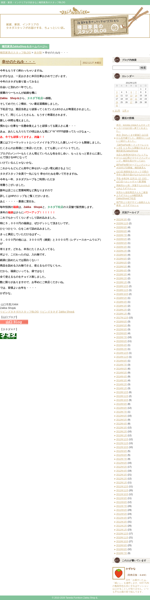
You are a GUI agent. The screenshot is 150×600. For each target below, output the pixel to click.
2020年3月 (121, 247)
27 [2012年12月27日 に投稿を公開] (131, 102)
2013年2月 (121, 431)
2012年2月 (121, 478)
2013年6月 (121, 416)
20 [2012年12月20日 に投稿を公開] (131, 99)
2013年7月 (121, 412)
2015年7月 (121, 337)
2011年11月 (122, 490)
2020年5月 (121, 243)
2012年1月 (121, 482)
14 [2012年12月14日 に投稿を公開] (136, 95)
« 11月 (116, 110)
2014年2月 (121, 384)
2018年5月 (121, 298)
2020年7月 (121, 235)
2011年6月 (121, 510)
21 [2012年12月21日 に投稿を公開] (136, 99)
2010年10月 (122, 541)
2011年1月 (121, 529)
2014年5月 (121, 372)
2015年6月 (121, 341)
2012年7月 (121, 459)
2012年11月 (122, 443)
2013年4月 (121, 423)
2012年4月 (121, 470)
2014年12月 (122, 353)
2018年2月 (121, 310)
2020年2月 (121, 251)
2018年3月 (121, 306)
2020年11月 (122, 223)
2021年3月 (121, 219)
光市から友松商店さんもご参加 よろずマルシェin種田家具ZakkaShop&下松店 (132, 195)
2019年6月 (121, 262)
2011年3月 (121, 522)
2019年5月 (121, 266)
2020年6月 (121, 239)
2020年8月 (121, 231)
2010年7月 (121, 553)
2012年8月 (121, 455)
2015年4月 (121, 345)
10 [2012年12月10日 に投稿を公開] (117, 95)
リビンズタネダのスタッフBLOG (19, 311)
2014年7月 (121, 364)
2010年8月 (121, 549)
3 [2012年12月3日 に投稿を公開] (116, 92)
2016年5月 (121, 325)
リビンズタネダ (49, 311)
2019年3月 (121, 274)
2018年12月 (122, 286)
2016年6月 (121, 321)
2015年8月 (121, 333)
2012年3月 (121, 474)
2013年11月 (122, 396)
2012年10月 (122, 447)
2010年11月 (122, 537)
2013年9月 (121, 404)
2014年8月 (121, 361)
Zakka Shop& (66, 311)
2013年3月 (121, 427)
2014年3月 (121, 380)
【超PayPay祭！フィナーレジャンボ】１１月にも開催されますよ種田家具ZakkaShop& (133, 148)
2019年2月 (121, 278)
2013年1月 (121, 435)
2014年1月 (121, 388)
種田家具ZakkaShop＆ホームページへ (24, 46)
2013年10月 (122, 400)
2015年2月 (121, 349)
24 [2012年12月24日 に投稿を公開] (117, 102)
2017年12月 (122, 317)
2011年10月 (122, 494)
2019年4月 (121, 270)
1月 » (125, 110)
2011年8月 (121, 502)
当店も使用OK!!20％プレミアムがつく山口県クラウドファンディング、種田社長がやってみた (133, 158)
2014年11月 (122, 357)
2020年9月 (121, 227)
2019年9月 (121, 255)
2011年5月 (121, 514)
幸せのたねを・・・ (19, 62)
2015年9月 (121, 329)
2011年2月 (121, 525)
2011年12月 (122, 486)
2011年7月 (121, 506)
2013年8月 (121, 408)
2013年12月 (122, 392)
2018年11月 (122, 290)
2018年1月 (121, 313)
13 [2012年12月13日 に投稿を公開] (131, 95)
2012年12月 (122, 439)
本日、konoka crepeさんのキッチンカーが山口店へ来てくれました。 (133, 128)
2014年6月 (121, 368)
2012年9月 (121, 451)
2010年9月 (121, 545)
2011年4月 (121, 518)
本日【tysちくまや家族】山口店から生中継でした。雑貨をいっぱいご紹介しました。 (133, 138)
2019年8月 (121, 258)
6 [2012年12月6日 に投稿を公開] (131, 92)
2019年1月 (121, 282)
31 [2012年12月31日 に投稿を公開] (117, 105)
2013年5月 (121, 419)
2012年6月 (121, 463)
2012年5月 (121, 467)
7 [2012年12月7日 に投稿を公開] (136, 92)
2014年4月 (121, 376)
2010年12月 (122, 533)
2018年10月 (122, 294)
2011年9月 (121, 498)
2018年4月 (121, 302)
